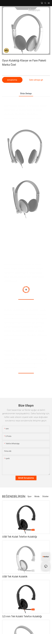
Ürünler (45, 496)
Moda (36, 496)
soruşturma (12, 80)
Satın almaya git (36, 80)
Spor (30, 496)
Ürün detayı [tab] (26, 93)
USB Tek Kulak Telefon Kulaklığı (19, 536)
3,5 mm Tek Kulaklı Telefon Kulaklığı (22, 616)
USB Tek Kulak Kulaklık (14, 576)
